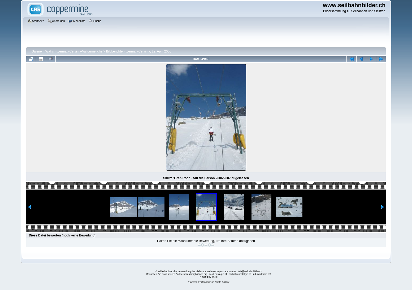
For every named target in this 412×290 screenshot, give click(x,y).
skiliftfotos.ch (263, 274)
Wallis (49, 51)
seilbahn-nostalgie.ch (240, 274)
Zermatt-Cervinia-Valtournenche (79, 51)
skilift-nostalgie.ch (218, 274)
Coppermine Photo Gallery (215, 282)
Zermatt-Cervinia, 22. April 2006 (148, 51)
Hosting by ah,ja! (209, 276)
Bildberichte (114, 51)
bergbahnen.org (198, 274)
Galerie (37, 51)
